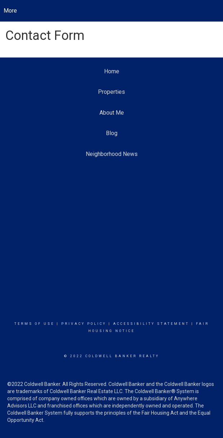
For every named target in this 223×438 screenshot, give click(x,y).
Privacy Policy (83, 324)
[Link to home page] (111, 11)
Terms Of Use (34, 324)
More (10, 10)
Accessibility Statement (151, 324)
